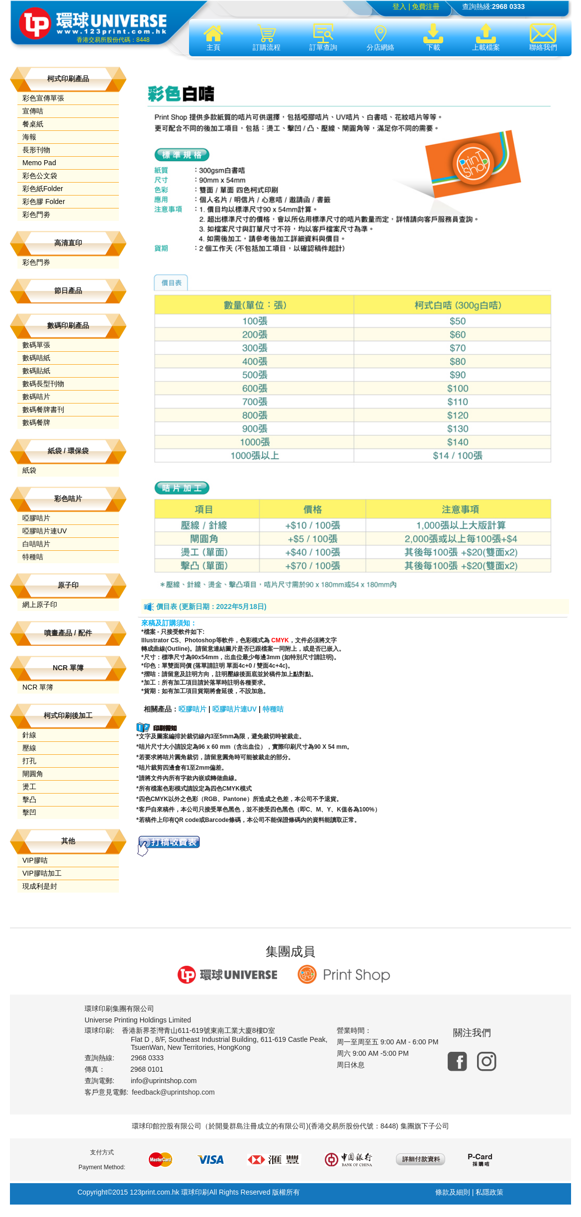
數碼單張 (36, 345)
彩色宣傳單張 (43, 98)
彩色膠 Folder (43, 201)
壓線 (29, 748)
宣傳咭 (32, 111)
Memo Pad (39, 163)
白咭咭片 (36, 544)
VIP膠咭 (35, 860)
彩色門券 (36, 262)
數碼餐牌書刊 (43, 409)
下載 (433, 37)
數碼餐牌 (36, 422)
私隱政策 (489, 1192)
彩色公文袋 (39, 176)
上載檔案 (486, 37)
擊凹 (29, 812)
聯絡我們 (543, 37)
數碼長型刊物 (43, 384)
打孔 (29, 761)
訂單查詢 (323, 37)
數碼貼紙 (36, 371)
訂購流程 (267, 37)
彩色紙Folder (42, 189)
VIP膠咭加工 (42, 873)
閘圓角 (32, 774)
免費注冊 (426, 6)
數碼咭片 (36, 397)
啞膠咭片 (36, 518)
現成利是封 (39, 886)
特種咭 (32, 557)
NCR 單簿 (37, 687)
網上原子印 (39, 604)
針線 (29, 735)
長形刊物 (36, 150)
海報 (29, 137)
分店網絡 (380, 37)
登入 (399, 6)
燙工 (29, 787)
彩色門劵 (36, 214)
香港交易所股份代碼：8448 (113, 39)
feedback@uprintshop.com (173, 1092)
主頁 (213, 37)
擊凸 (29, 800)
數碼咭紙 (36, 358)
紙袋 (29, 470)
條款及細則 (452, 1192)
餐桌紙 (32, 124)
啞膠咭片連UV (44, 531)
